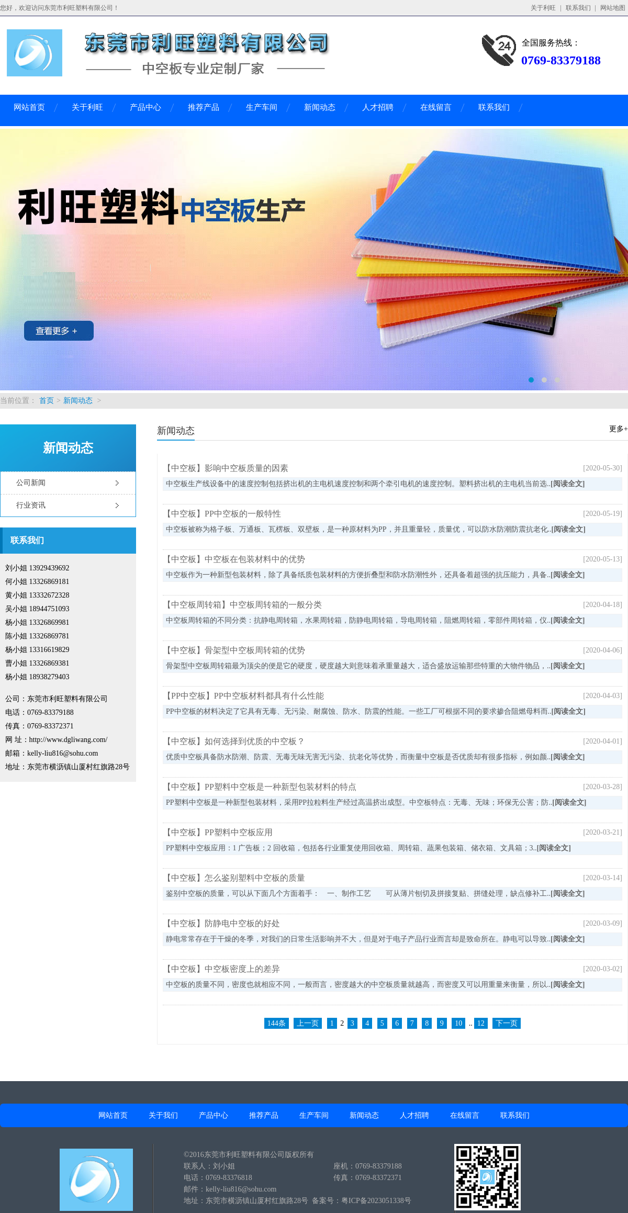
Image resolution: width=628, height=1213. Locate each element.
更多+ (618, 429)
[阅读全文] (568, 484)
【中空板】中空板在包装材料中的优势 (234, 559)
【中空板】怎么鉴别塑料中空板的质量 (234, 877)
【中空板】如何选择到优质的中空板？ (234, 741)
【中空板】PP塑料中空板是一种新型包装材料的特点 (259, 786)
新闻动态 (319, 107)
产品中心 (145, 107)
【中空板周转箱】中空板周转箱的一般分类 (242, 604)
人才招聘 (378, 107)
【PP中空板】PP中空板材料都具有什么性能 (243, 695)
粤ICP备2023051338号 (376, 1201)
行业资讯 (31, 505)
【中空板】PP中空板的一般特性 (222, 513)
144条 (276, 1023)
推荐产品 (203, 107)
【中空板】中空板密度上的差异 (221, 968)
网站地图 (612, 8)
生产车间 (261, 107)
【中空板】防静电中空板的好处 (221, 923)
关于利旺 (543, 8)
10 (458, 1023)
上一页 (308, 1023)
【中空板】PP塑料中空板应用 (218, 832)
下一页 (507, 1023)
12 (481, 1023)
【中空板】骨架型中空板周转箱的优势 (234, 650)
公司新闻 (31, 483)
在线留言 (436, 107)
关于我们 (163, 1115)
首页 (46, 401)
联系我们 (578, 8)
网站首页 (29, 107)
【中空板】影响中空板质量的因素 (225, 468)
